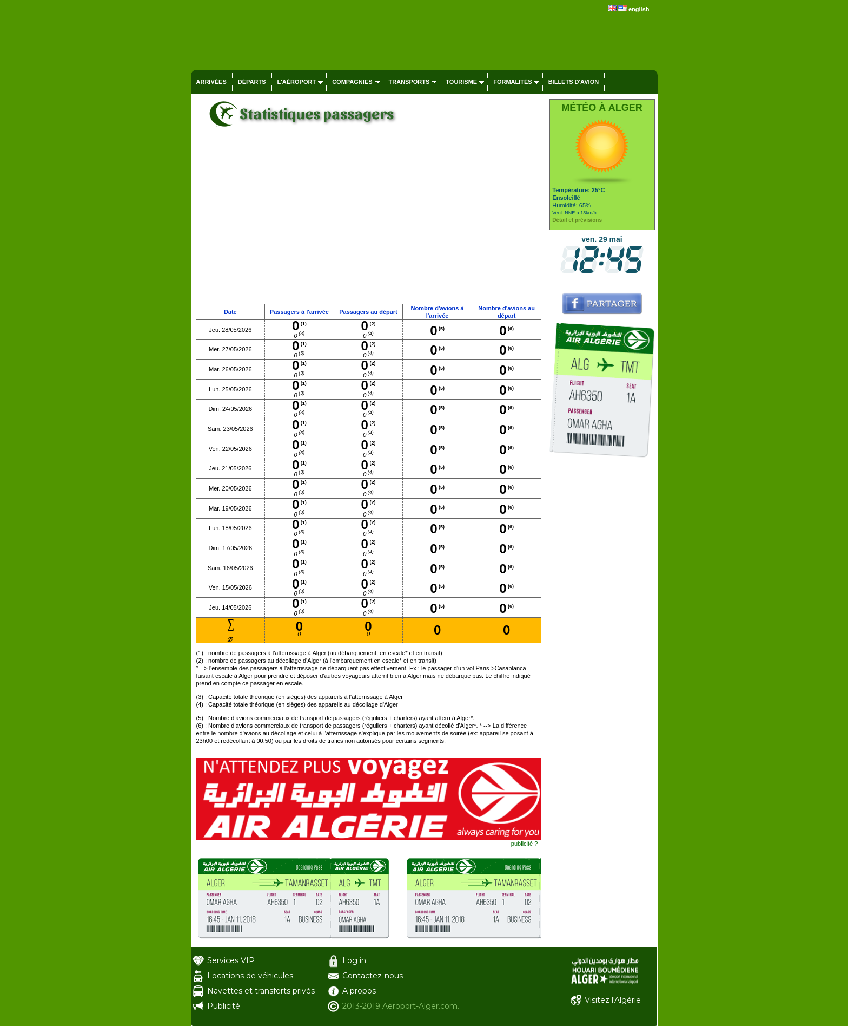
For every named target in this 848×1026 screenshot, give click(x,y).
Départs (252, 82)
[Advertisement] (368, 222)
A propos (359, 991)
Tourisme (461, 82)
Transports (409, 82)
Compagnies (352, 82)
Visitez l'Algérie (613, 1000)
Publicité (223, 1006)
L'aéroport (296, 82)
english (639, 9)
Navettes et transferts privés (261, 991)
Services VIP (231, 960)
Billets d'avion (573, 82)
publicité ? (524, 843)
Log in (354, 960)
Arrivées (211, 82)
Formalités (512, 82)
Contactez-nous (372, 976)
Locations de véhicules (250, 976)
